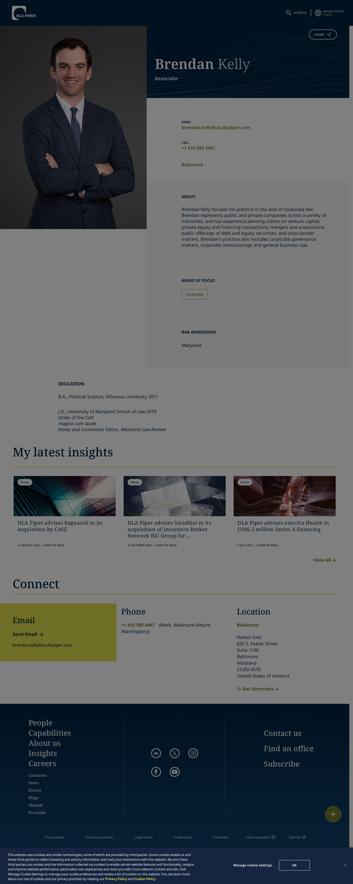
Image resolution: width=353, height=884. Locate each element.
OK (294, 865)
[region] (176, 866)
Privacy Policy (116, 879)
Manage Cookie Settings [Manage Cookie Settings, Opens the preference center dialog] (252, 865)
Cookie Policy (144, 879)
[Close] (345, 865)
